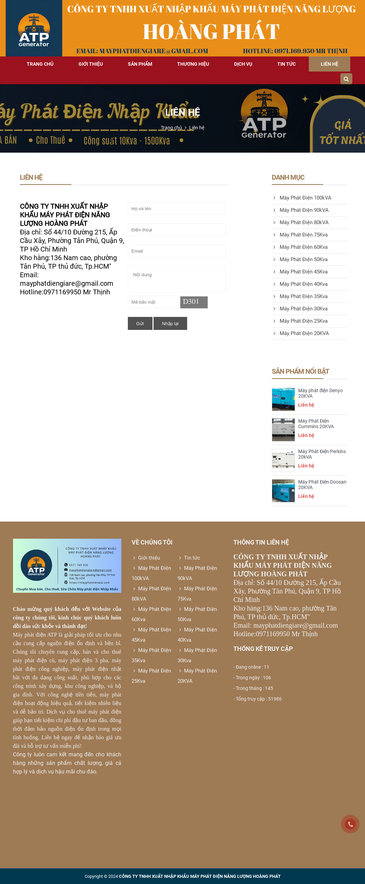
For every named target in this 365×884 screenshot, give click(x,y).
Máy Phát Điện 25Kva (300, 321)
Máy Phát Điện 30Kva (300, 309)
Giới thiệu (90, 64)
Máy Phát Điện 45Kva (300, 272)
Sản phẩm (140, 64)
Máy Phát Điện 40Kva (300, 284)
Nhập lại (170, 323)
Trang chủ (40, 64)
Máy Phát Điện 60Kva (300, 247)
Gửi (140, 323)
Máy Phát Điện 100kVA (301, 198)
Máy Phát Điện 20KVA (300, 333)
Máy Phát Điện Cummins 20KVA (316, 423)
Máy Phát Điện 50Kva (300, 259)
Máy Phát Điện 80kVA (300, 222)
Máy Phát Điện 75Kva (300, 235)
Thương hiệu (193, 64)
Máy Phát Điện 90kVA (300, 210)
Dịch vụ (243, 64)
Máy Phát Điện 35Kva (300, 296)
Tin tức (286, 64)
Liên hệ (329, 64)
